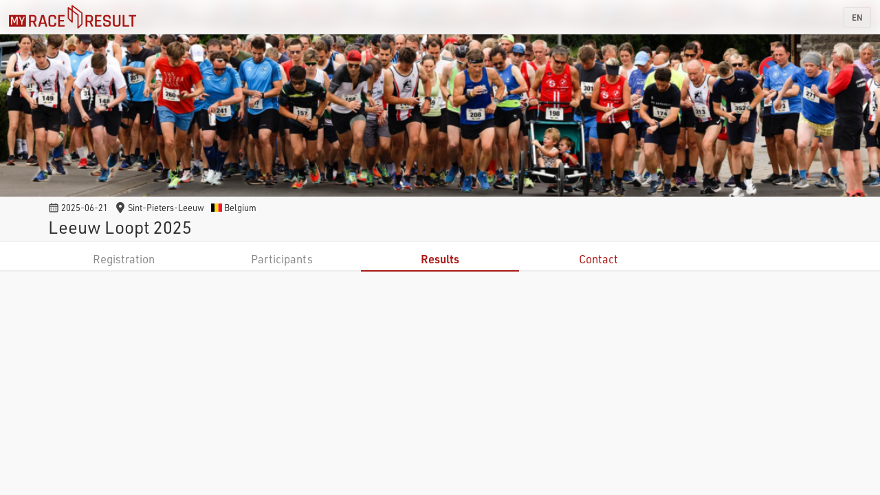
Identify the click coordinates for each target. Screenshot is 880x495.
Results (440, 259)
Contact (598, 259)
